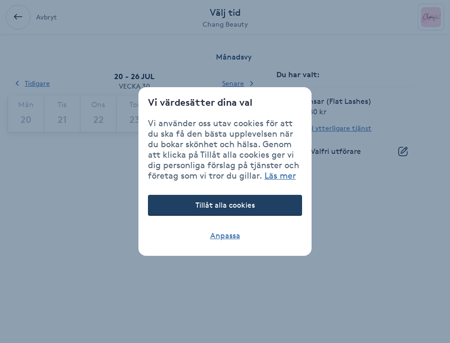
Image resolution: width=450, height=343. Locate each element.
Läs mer (280, 175)
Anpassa (225, 235)
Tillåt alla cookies (225, 205)
